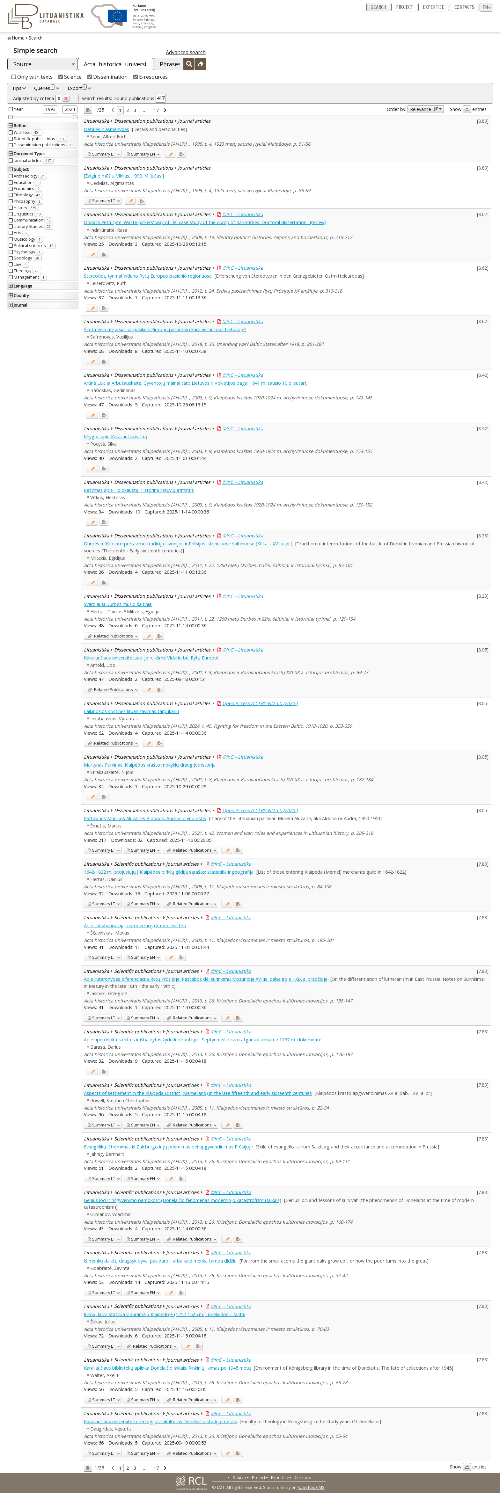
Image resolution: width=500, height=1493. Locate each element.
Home (18, 38)
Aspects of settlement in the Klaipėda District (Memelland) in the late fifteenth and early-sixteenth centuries (198, 1093)
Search (378, 7)
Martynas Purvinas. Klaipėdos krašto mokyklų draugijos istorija (150, 765)
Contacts (464, 7)
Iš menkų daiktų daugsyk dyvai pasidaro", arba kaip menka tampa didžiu (160, 1261)
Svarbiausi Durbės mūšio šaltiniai (118, 604)
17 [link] (156, 110)
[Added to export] (181, 154)
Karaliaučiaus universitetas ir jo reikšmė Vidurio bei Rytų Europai (151, 658)
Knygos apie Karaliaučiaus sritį (115, 436)
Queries (44, 88)
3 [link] (135, 110)
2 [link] (127, 110)
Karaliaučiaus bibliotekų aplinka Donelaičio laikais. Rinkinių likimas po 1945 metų (167, 1368)
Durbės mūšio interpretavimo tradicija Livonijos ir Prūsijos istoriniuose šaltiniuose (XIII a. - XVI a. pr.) (188, 544)
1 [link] (120, 110)
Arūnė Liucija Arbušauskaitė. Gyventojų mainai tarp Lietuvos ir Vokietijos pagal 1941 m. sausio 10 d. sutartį (196, 383)
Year (18, 109)
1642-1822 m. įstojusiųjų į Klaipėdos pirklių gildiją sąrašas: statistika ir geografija (169, 872)
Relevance (424, 109)
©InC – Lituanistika (242, 214)
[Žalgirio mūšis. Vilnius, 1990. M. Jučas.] (124, 176)
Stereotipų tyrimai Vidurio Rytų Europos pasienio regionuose (148, 276)
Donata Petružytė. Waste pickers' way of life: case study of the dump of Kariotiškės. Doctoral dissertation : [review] (205, 222)
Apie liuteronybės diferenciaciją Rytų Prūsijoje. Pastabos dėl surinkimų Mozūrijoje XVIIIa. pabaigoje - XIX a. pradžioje (205, 979)
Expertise (433, 7)
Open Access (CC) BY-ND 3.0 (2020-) (260, 703)
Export (77, 88)
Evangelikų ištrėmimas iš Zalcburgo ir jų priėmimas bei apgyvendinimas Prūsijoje (168, 1147)
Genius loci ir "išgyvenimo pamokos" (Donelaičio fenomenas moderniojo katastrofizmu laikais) (182, 1200)
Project (404, 7)
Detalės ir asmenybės (106, 129)
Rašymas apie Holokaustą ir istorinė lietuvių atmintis (139, 490)
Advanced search (186, 52)
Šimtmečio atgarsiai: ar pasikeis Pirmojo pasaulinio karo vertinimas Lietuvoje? (165, 329)
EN (141, 154)
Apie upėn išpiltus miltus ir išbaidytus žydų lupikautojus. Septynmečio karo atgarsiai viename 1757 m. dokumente (202, 1040)
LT (101, 154)
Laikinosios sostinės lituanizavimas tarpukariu (131, 711)
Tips (16, 88)
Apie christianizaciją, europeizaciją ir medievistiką (135, 925)
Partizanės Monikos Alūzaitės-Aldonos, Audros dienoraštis (145, 818)
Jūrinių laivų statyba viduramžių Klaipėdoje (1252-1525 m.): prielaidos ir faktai (164, 1314)
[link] (112, 110)
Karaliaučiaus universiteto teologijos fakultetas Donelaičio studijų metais (160, 1421)
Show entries (468, 109)
